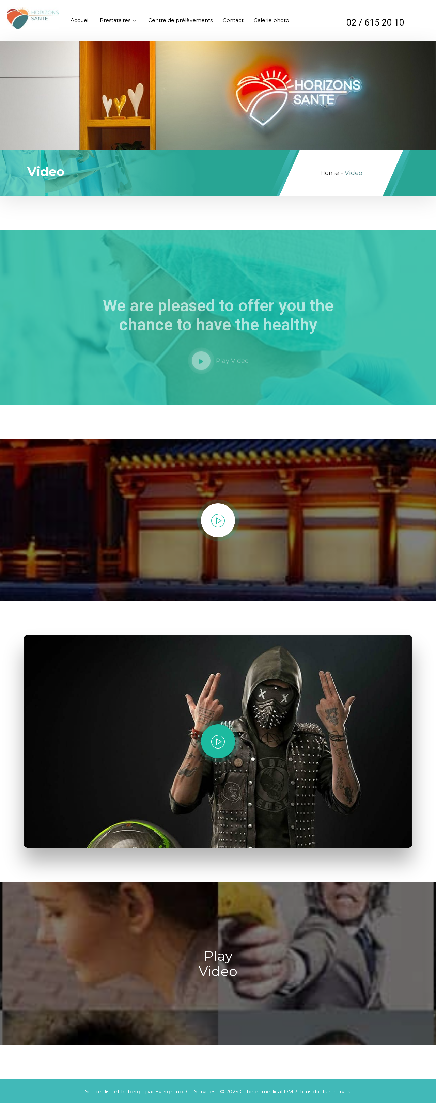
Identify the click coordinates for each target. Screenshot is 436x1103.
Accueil (80, 20)
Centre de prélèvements (180, 20)
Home (329, 173)
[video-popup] (218, 520)
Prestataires (119, 20)
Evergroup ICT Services (185, 1091)
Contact (233, 20)
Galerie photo (271, 20)
